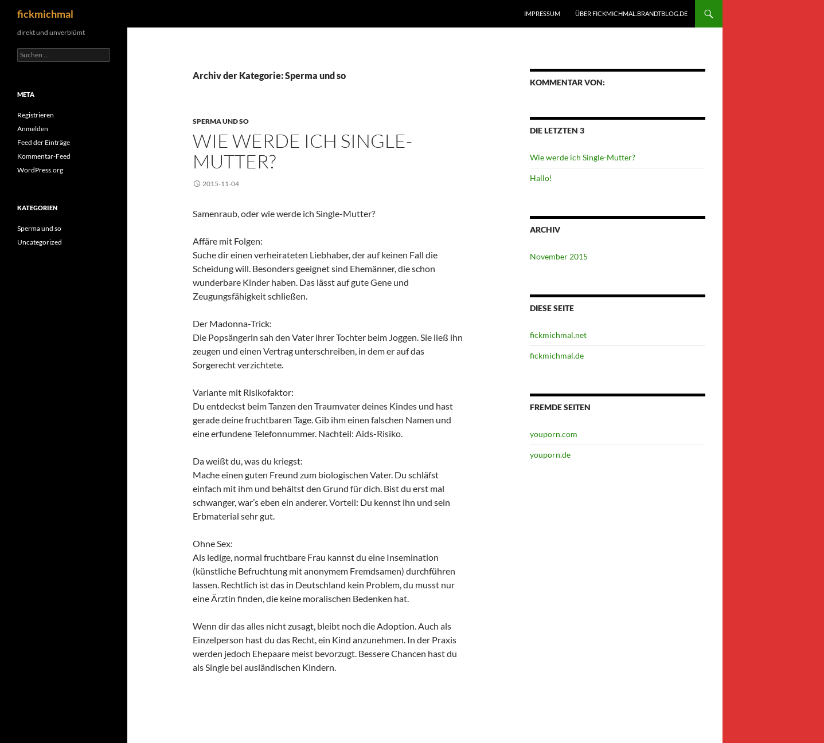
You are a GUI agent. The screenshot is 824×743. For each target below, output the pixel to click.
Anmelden (32, 128)
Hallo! (541, 178)
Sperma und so (221, 121)
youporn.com (553, 434)
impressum (542, 13)
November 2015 (559, 256)
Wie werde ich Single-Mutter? (302, 151)
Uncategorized (39, 242)
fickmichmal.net (558, 335)
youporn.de (550, 454)
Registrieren (35, 115)
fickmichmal (45, 13)
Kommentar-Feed (44, 156)
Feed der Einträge (43, 142)
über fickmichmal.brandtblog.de (631, 13)
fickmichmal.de (557, 355)
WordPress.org (40, 170)
